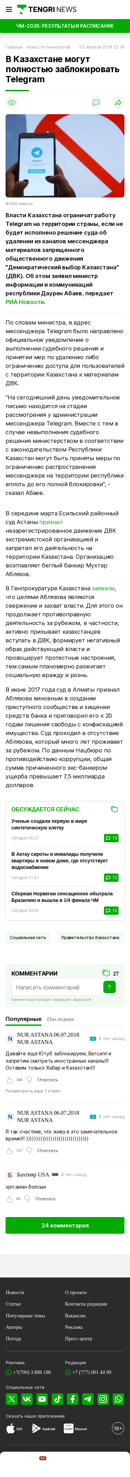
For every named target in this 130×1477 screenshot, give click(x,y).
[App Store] (10, 1429)
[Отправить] (109, 987)
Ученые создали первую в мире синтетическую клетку (49, 824)
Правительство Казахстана (90, 937)
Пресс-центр (78, 1338)
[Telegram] (88, 1399)
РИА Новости (25, 301)
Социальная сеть (28, 937)
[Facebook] (72, 1399)
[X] (11, 1399)
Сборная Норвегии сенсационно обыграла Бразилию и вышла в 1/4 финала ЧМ (62, 897)
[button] (117, 1465)
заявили (103, 588)
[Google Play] (36, 1429)
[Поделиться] (118, 102)
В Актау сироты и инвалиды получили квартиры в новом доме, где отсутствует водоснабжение (59, 860)
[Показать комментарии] (96, 102)
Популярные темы (25, 1315)
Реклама (74, 1327)
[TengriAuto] (91, 1465)
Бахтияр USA (33, 1174)
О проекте (76, 1292)
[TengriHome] (38, 1465)
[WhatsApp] (118, 1399)
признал (50, 521)
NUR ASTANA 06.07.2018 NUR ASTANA (48, 1038)
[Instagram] (103, 1399)
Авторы (14, 1327)
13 (111, 838)
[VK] (27, 1399)
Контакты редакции (86, 1304)
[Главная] (46, 9)
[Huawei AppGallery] (68, 1429)
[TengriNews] (12, 1465)
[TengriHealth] (64, 1465)
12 (111, 877)
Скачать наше (21, 1416)
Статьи (13, 1304)
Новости (15, 1292)
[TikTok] (57, 1399)
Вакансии (75, 1315)
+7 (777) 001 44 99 (91, 1372)
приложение (51, 1416)
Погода (13, 1338)
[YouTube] (42, 1399)
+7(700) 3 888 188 (32, 1372)
